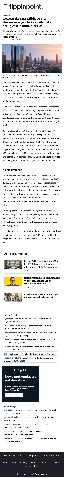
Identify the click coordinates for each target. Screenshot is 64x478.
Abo (55, 93)
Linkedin (37, 466)
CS (40, 157)
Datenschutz (41, 462)
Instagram (27, 466)
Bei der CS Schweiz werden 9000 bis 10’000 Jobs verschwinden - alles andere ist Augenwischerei (41, 264)
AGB (31, 462)
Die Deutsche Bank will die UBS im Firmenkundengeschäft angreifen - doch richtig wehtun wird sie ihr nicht (27, 22)
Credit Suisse (50, 183)
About (5, 462)
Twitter (57, 462)
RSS (49, 462)
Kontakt (14, 462)
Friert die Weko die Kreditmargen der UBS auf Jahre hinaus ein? (41, 296)
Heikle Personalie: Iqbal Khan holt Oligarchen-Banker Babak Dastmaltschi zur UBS (42, 281)
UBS (36, 197)
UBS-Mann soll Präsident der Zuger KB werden (25, 354)
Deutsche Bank (43, 82)
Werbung (23, 462)
